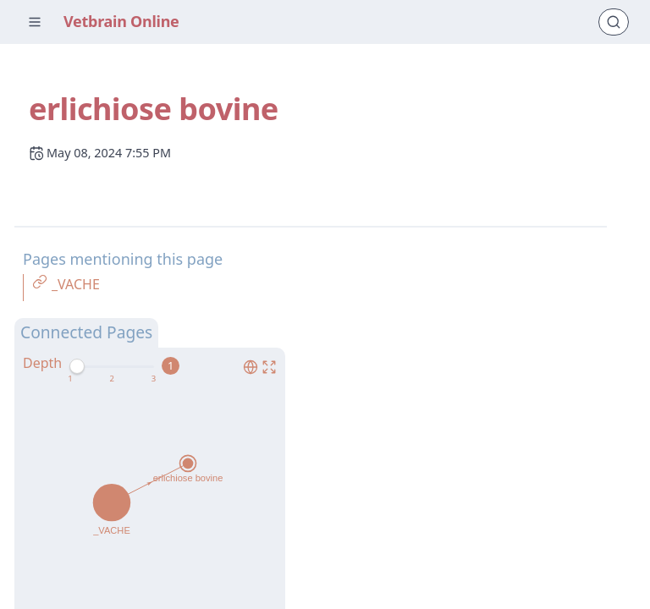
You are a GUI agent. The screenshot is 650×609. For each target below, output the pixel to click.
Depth (42, 363)
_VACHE (76, 284)
